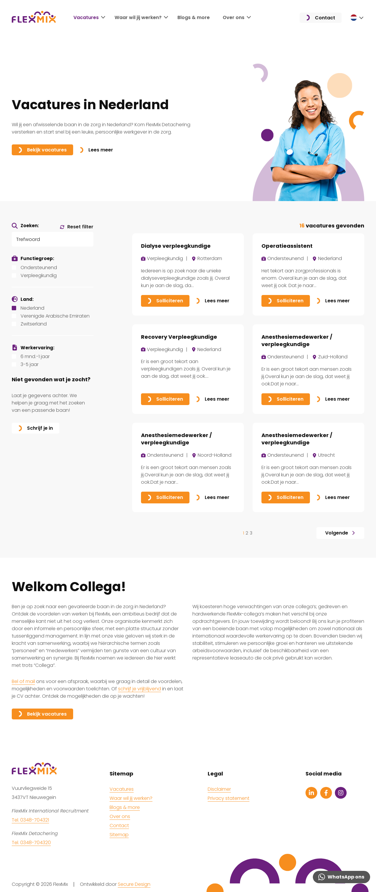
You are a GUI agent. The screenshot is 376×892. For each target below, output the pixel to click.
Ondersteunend (39, 267)
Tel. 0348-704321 (30, 820)
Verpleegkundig (39, 275)
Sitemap (119, 834)
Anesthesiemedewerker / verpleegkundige (296, 340)
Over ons (233, 17)
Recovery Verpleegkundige (179, 336)
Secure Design (134, 884)
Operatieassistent (287, 245)
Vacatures (86, 17)
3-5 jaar (29, 364)
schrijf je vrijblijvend (139, 688)
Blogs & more (193, 17)
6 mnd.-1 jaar (35, 356)
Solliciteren (165, 300)
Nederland (32, 308)
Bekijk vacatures (42, 149)
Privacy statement (228, 798)
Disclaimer (219, 789)
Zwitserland (34, 323)
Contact (320, 17)
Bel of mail (23, 681)
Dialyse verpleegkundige (176, 245)
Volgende (340, 533)
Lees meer (96, 150)
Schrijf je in (35, 428)
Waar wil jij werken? (138, 17)
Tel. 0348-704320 (31, 842)
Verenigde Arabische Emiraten (55, 315)
